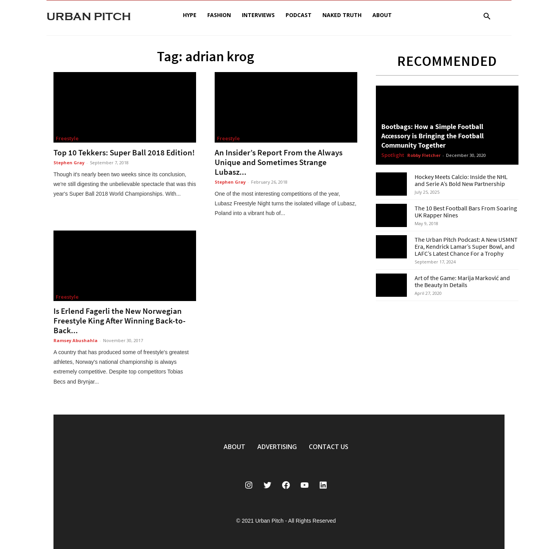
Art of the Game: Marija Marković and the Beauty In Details (462, 281)
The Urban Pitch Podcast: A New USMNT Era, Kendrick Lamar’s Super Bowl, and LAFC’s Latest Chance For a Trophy (466, 246)
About (382, 15)
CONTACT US (328, 446)
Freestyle (67, 138)
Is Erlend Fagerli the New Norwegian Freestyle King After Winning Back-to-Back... (119, 321)
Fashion (219, 15)
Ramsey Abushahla (75, 340)
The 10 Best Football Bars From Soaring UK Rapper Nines (466, 211)
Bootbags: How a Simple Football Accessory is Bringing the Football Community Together (432, 136)
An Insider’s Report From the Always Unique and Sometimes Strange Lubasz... (279, 162)
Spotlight (392, 155)
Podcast (299, 15)
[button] (486, 17)
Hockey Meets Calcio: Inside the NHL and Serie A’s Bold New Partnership (461, 180)
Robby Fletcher (424, 155)
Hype (189, 15)
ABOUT (234, 446)
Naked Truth (342, 15)
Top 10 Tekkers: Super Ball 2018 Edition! (124, 152)
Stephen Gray (68, 162)
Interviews (258, 15)
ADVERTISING (277, 446)
